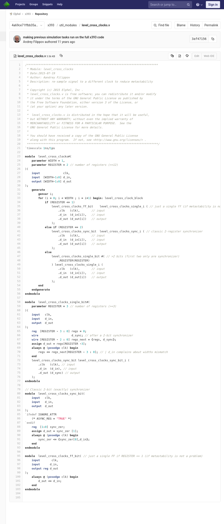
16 (21, 127)
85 (21, 414)
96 (21, 460)
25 (21, 164)
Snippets (47, 4)
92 (21, 443)
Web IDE (209, 56)
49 (21, 264)
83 (21, 406)
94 (21, 451)
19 (21, 139)
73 (21, 364)
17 (21, 131)
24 (21, 160)
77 (21, 381)
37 (21, 214)
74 (21, 368)
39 (21, 222)
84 (21, 410)
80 (21, 393)
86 (21, 418)
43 (21, 239)
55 (21, 289)
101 (21, 480)
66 (21, 335)
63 (21, 322)
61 (21, 314)
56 (21, 293)
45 (21, 247)
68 (21, 343)
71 (21, 356)
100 (21, 476)
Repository (46, 14)
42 (21, 235)
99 (21, 472)
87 (21, 422)
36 (21, 210)
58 (21, 301)
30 (21, 185)
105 (21, 497)
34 (21, 202)
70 (21, 351)
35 (21, 206)
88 (21, 426)
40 (21, 227)
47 (21, 256)
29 (21, 181)
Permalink (211, 25)
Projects (20, 4)
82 (21, 401)
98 (21, 468)
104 (21, 493)
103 (21, 489)
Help (60, 4)
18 (21, 135)
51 (21, 272)
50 (21, 268)
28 (21, 177)
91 (21, 439)
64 (21, 326)
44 (21, 243)
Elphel (20, 14)
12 (21, 110)
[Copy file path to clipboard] (66, 56)
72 (21, 360)
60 (21, 310)
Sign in (213, 4)
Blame (181, 25)
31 (21, 189)
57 (21, 297)
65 (21, 331)
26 (21, 168)
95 (21, 455)
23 (21, 156)
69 (21, 347)
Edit (196, 56)
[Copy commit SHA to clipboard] (213, 39)
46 (21, 252)
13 (21, 114)
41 (21, 231)
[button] (5, 518)
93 (21, 447)
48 (21, 260)
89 (21, 430)
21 (21, 148)
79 (21, 389)
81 (21, 397)
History (195, 25)
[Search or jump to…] (170, 4)
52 (21, 277)
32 (21, 193)
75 (21, 372)
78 (21, 385)
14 (21, 118)
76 (21, 376)
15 (21, 123)
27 (21, 173)
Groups (34, 4)
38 (21, 218)
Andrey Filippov (38, 42)
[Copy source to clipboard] (172, 56)
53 (21, 281)
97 (21, 464)
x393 (56, 25)
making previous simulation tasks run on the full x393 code (68, 37)
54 (21, 285)
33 (21, 197)
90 (21, 435)
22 (21, 152)
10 (21, 102)
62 (21, 318)
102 (21, 485)
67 (21, 339)
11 (21, 106)
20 (21, 143)
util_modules (73, 25)
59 (21, 306)
